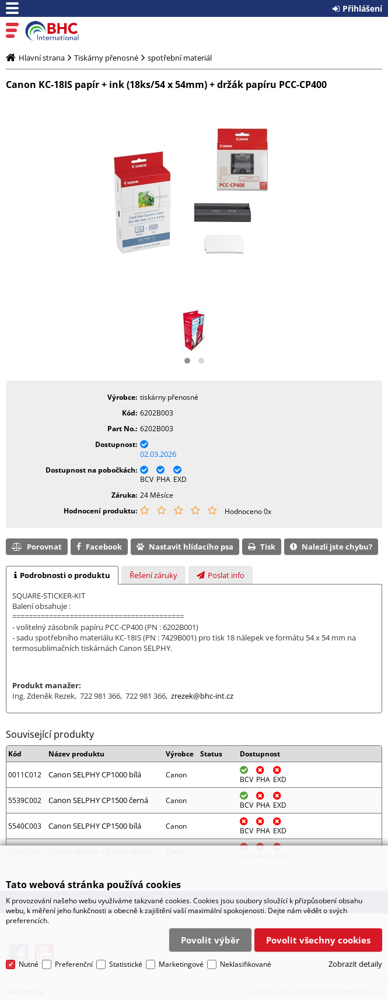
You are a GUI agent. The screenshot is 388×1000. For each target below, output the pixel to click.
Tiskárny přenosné (106, 57)
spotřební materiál (180, 57)
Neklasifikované (245, 958)
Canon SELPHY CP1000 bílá (94, 774)
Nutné (29, 958)
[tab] (62, 575)
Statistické (125, 958)
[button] (187, 361)
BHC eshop (60, 31)
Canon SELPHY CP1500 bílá (94, 826)
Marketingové (181, 958)
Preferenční (74, 958)
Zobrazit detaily (355, 958)
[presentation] (62, 575)
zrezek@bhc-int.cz (202, 696)
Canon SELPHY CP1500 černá (98, 800)
